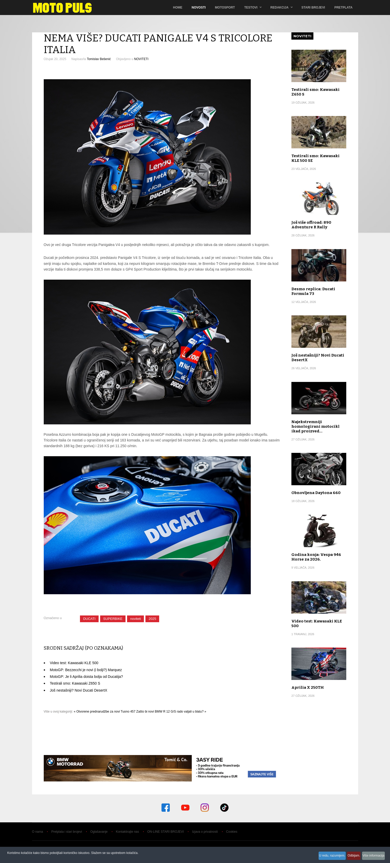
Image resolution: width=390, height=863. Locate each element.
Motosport (226, 7)
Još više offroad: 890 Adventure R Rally (311, 224)
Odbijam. (347, 857)
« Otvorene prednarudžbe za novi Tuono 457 (104, 711)
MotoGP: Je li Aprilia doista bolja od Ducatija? (86, 677)
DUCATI (89, 619)
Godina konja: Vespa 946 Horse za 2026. (316, 557)
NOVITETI (141, 59)
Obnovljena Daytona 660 (316, 492)
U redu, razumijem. (320, 857)
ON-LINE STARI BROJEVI (165, 831)
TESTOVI (251, 7)
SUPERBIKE (112, 619)
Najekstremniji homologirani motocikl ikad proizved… (315, 426)
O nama (37, 831)
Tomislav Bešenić (99, 59)
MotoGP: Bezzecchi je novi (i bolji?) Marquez (86, 670)
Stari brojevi (314, 7)
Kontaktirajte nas (127, 831)
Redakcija (280, 7)
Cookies (231, 831)
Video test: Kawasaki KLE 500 (74, 663)
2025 (152, 619)
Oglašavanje (99, 831)
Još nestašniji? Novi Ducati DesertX (78, 690)
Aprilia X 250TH (307, 687)
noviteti (135, 619)
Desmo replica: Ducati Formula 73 (313, 291)
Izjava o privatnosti (205, 831)
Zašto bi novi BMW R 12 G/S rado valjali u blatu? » (171, 711)
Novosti (200, 7)
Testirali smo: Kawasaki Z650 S (75, 683)
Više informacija (372, 857)
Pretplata (344, 7)
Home (178, 7)
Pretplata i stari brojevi (66, 831)
